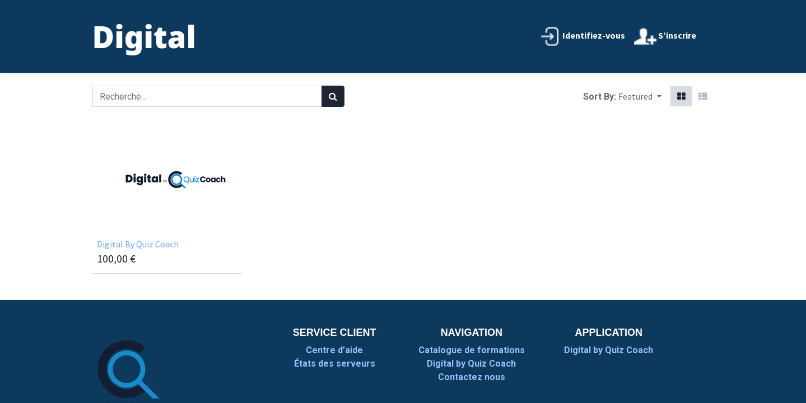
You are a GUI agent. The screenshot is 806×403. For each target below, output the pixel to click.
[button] (639, 96)
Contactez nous (471, 377)
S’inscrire (665, 36)
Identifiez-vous (581, 36)
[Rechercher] (333, 96)
